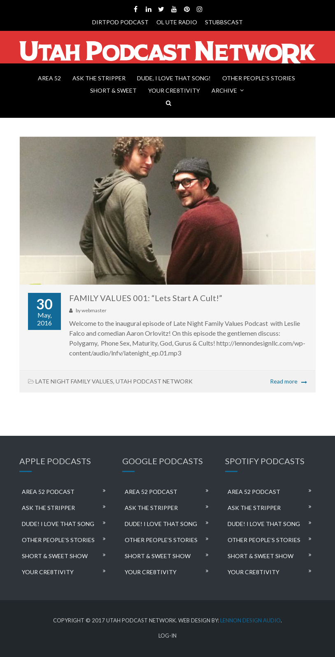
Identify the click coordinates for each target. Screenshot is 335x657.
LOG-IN (167, 635)
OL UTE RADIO (176, 22)
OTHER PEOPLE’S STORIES (258, 78)
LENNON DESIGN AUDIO (250, 620)
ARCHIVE (224, 90)
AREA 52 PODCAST (48, 491)
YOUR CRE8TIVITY (174, 90)
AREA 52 (49, 78)
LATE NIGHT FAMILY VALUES (74, 381)
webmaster (94, 310)
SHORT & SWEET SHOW (55, 555)
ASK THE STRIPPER (99, 78)
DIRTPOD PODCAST (120, 22)
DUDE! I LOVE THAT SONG (58, 523)
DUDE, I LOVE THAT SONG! (174, 78)
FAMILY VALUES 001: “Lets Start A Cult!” (145, 298)
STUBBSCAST (224, 22)
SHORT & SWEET (113, 90)
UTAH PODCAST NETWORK (154, 381)
